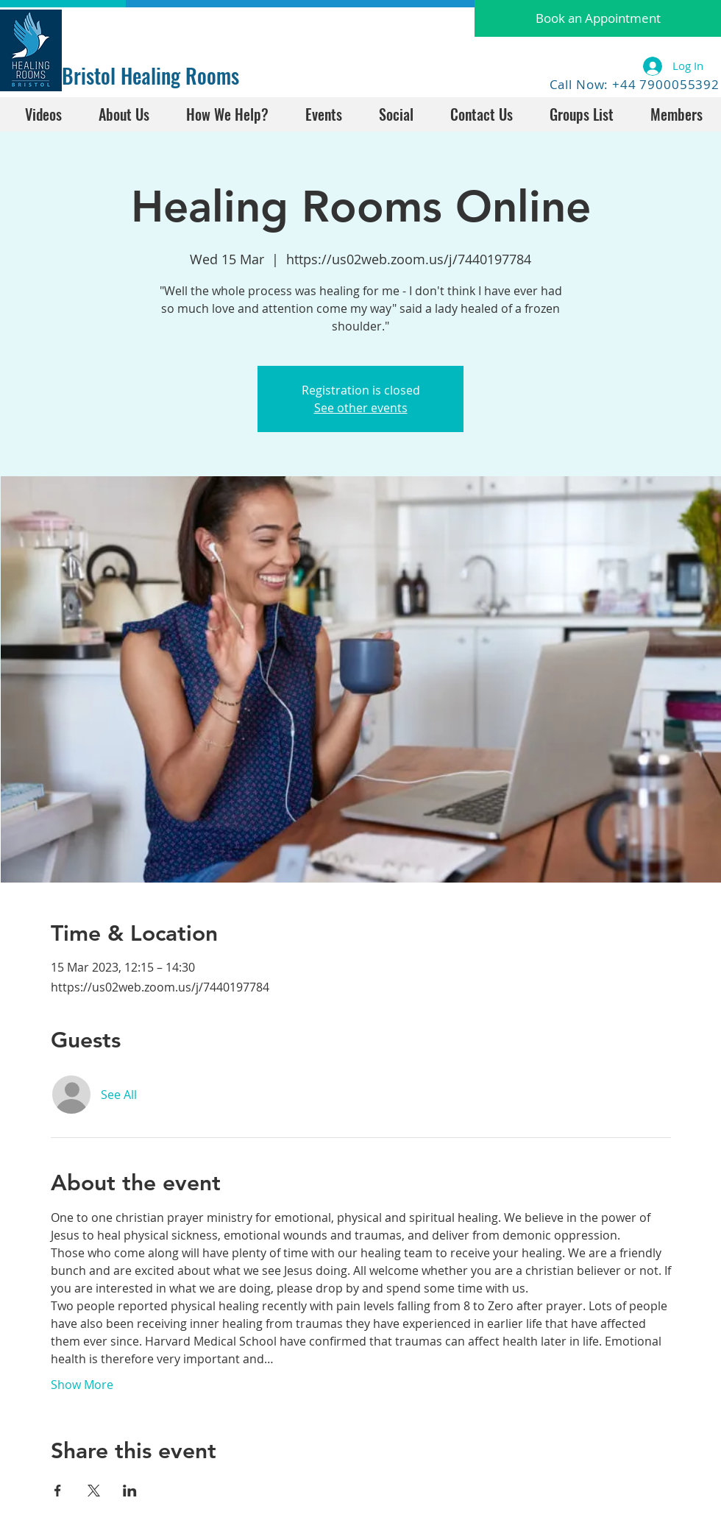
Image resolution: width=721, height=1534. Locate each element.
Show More (82, 1384)
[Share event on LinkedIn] (130, 1490)
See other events (361, 408)
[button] (598, 18)
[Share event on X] (94, 1490)
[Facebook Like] (107, 27)
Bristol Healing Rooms (150, 75)
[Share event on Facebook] (58, 1490)
